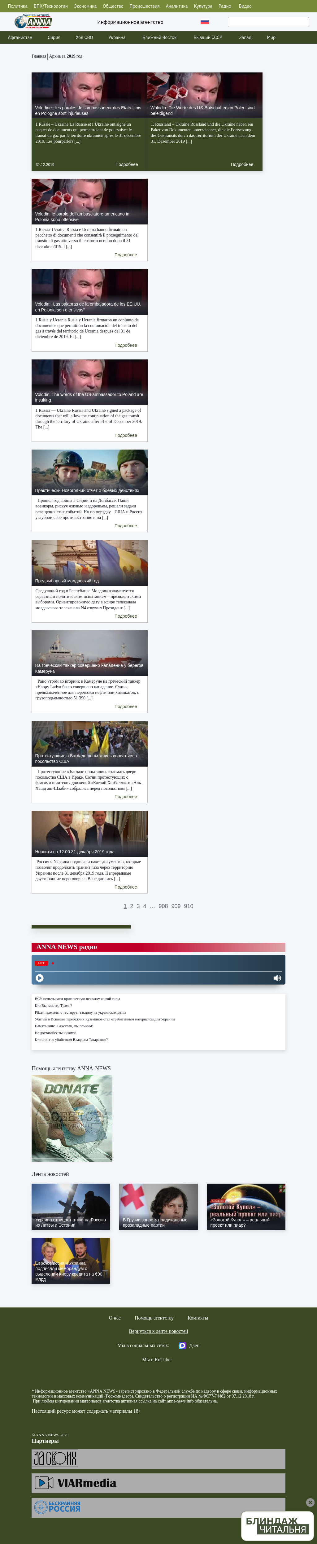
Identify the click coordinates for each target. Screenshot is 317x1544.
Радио (225, 6)
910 (188, 906)
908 (163, 906)
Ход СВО (84, 37)
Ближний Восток (160, 37)
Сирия (54, 37)
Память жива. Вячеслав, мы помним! (64, 1026)
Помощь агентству (154, 1317)
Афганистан (20, 37)
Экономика (85, 6)
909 (176, 906)
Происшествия (145, 6)
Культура (203, 6)
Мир (271, 37)
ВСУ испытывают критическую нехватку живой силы (77, 999)
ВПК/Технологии (51, 6)
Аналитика (177, 6)
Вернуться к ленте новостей (158, 1331)
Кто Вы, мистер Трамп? (53, 1005)
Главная (39, 56)
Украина (117, 37)
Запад (245, 37)
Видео (245, 6)
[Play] (40, 978)
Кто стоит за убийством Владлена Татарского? (71, 1040)
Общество (113, 6)
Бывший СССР (207, 37)
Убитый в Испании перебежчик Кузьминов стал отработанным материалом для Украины (105, 1019)
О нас (115, 1317)
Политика (18, 6)
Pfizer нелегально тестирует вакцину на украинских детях (80, 1012)
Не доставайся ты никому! (55, 1033)
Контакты (198, 1317)
